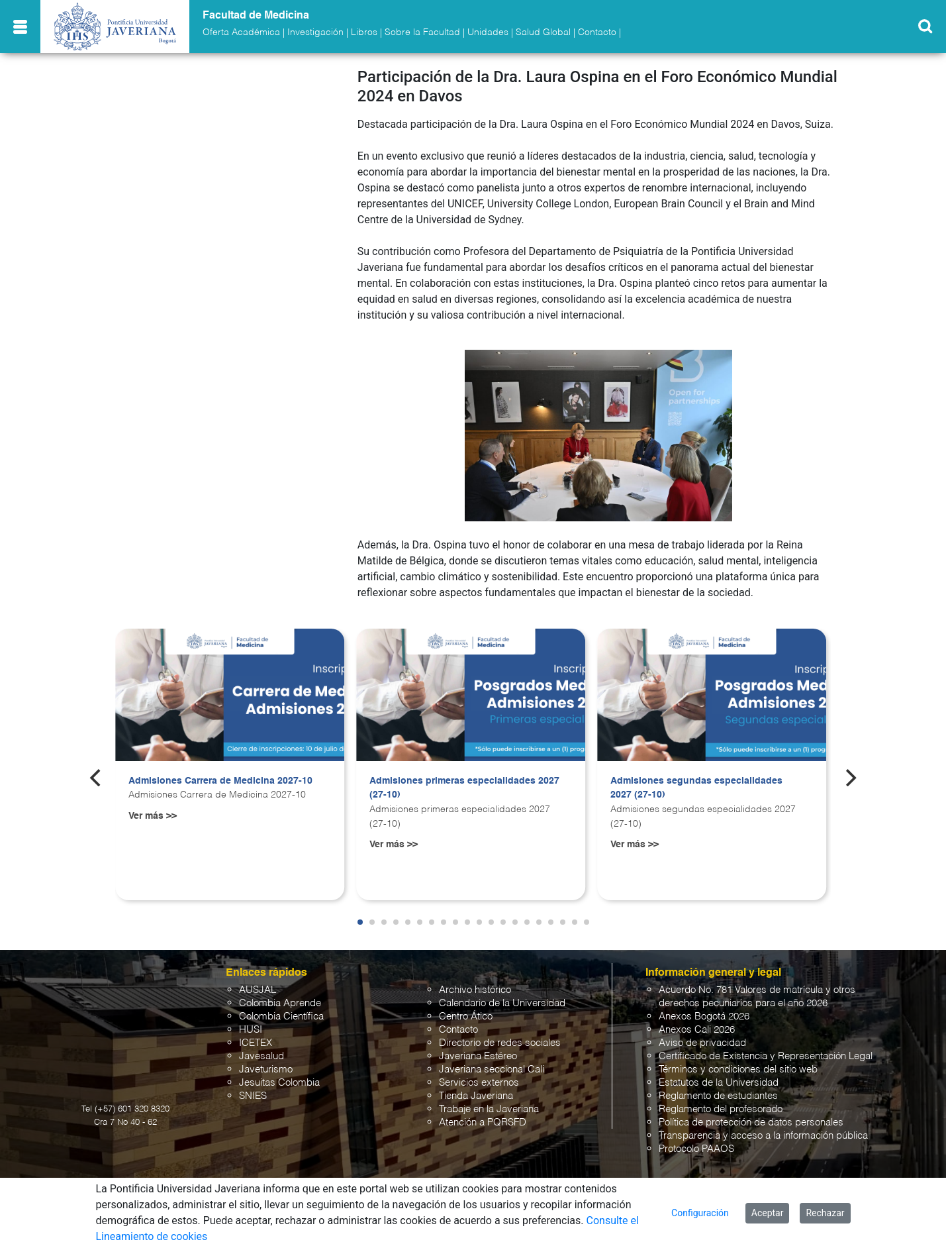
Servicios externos (479, 1083)
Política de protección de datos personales (751, 1122)
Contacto (597, 32)
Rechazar (825, 1213)
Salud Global (543, 32)
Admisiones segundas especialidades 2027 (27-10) (696, 788)
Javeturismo (266, 1069)
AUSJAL (257, 990)
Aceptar (767, 1213)
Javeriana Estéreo (478, 1056)
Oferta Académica (241, 32)
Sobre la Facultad (422, 32)
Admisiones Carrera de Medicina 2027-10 (220, 781)
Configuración (700, 1213)
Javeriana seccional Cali (491, 1069)
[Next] (849, 777)
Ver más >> (152, 816)
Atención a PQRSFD (482, 1122)
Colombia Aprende (280, 1003)
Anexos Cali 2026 (697, 1030)
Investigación (315, 32)
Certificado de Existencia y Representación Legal (766, 1056)
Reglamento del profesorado (720, 1109)
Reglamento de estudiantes (718, 1096)
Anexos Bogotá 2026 (704, 1016)
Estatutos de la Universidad (719, 1083)
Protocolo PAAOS (696, 1149)
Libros (364, 32)
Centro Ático (466, 1016)
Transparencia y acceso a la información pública (763, 1136)
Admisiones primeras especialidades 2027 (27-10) (464, 788)
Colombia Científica (281, 1016)
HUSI (250, 1030)
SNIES (253, 1096)
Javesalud (261, 1056)
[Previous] (96, 777)
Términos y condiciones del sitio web (738, 1069)
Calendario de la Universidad (502, 1003)
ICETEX (255, 1043)
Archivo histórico (475, 990)
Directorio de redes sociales (500, 1043)
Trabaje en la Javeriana (489, 1109)
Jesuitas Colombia (279, 1083)
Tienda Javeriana (476, 1096)
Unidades (487, 32)
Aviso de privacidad (702, 1043)
